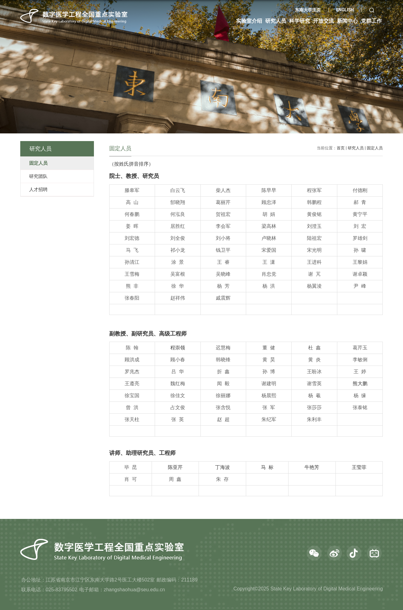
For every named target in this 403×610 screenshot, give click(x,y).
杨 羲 (314, 395)
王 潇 (268, 262)
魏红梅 (177, 383)
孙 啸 (360, 250)
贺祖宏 (223, 214)
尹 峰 (360, 286)
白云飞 (177, 190)
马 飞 (132, 250)
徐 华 (177, 286)
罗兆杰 (132, 371)
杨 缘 (360, 395)
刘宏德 (132, 238)
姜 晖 (132, 226)
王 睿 (223, 262)
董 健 (268, 347)
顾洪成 (132, 359)
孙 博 (268, 371)
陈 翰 (132, 347)
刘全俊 (177, 238)
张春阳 (132, 298)
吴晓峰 (223, 274)
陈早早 (269, 190)
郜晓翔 (177, 202)
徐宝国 (132, 395)
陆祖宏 (314, 238)
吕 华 (177, 371)
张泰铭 (360, 407)
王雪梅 (132, 274)
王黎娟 (360, 262)
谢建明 (269, 383)
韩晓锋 (223, 359)
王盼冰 (314, 371)
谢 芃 (314, 274)
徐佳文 (177, 395)
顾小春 (177, 359)
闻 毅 (223, 383)
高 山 (132, 202)
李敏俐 (360, 359)
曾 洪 (132, 407)
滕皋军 (132, 190)
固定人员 (375, 148)
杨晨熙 (269, 395)
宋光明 (314, 250)
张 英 (177, 419)
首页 (341, 148)
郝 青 (360, 202)
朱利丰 (314, 419)
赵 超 (223, 419)
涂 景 (177, 262)
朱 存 (222, 479)
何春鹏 (132, 214)
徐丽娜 (223, 395)
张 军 (268, 407)
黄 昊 (268, 359)
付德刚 (360, 190)
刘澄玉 (314, 226)
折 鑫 (223, 371)
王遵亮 (132, 383)
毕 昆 (130, 467)
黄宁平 (360, 214)
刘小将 (223, 238)
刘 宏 (360, 226)
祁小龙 (177, 250)
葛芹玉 (360, 347)
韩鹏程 (314, 202)
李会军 (223, 226)
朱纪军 (269, 419)
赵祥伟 (177, 298)
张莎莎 (314, 407)
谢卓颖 (360, 274)
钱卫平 (223, 250)
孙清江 (132, 262)
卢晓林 (269, 238)
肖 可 (130, 479)
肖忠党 (269, 274)
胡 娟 (268, 214)
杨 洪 (268, 286)
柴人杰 (223, 190)
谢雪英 (314, 383)
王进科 (314, 262)
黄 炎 (314, 359)
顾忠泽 (269, 202)
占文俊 (177, 407)
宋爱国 (269, 250)
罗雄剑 (360, 238)
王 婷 (360, 371)
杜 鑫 (314, 347)
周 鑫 (175, 479)
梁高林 (269, 226)
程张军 (314, 190)
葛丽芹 (223, 202)
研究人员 (356, 148)
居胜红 (177, 226)
